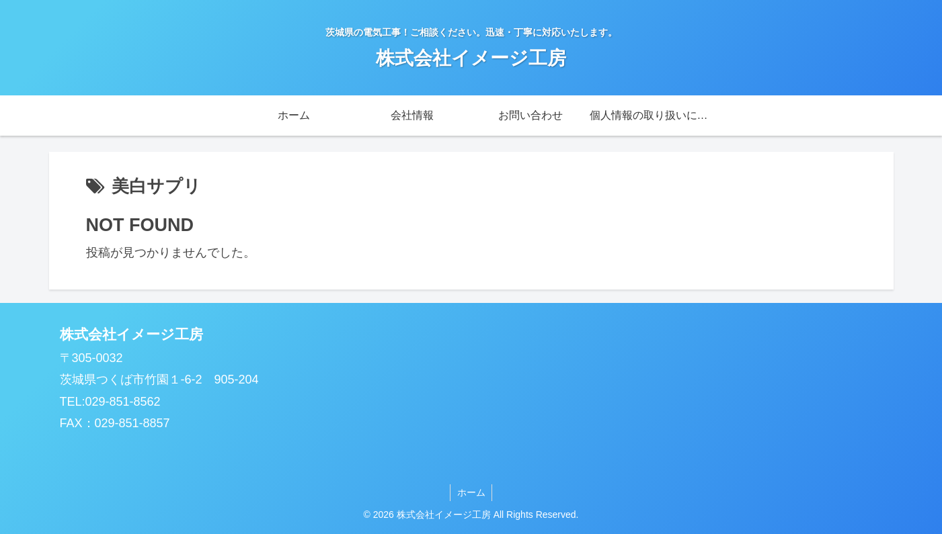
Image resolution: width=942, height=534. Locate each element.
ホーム (471, 492)
